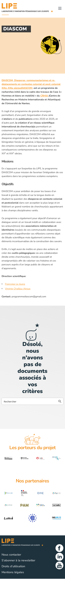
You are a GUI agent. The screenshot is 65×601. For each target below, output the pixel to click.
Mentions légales (13, 572)
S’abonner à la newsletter (18, 560)
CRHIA (44, 95)
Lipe (27, 543)
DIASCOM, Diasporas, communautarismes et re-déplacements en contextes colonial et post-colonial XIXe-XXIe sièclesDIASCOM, (31, 84)
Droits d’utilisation (13, 566)
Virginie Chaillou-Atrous (17, 288)
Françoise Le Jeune (15, 284)
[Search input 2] (29, 401)
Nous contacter (11, 555)
